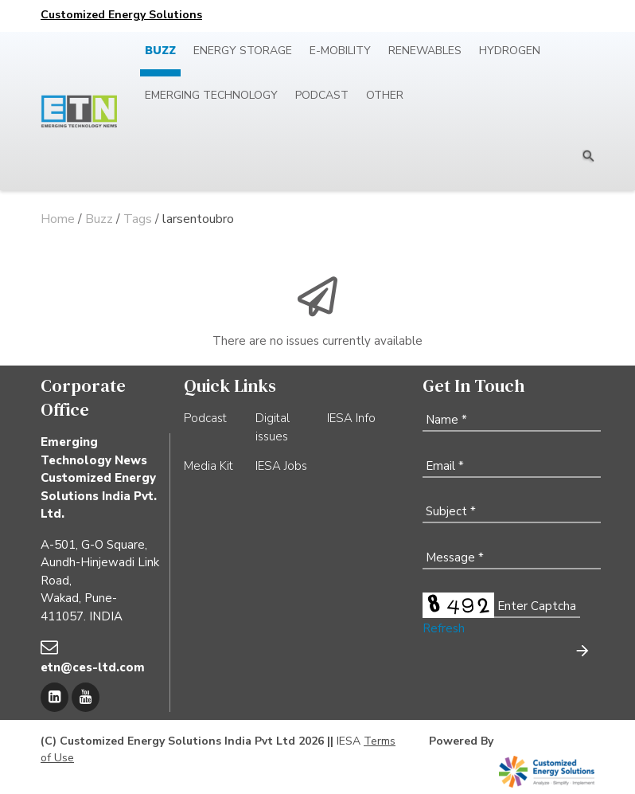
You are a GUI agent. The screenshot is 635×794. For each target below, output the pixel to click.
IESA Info (351, 418)
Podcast (322, 95)
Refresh (444, 628)
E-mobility (340, 50)
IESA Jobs (281, 466)
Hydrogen (509, 50)
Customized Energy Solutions (121, 14)
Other (384, 95)
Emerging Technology (211, 95)
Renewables (425, 50)
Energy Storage (242, 50)
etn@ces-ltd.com (93, 667)
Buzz (160, 50)
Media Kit (208, 466)
